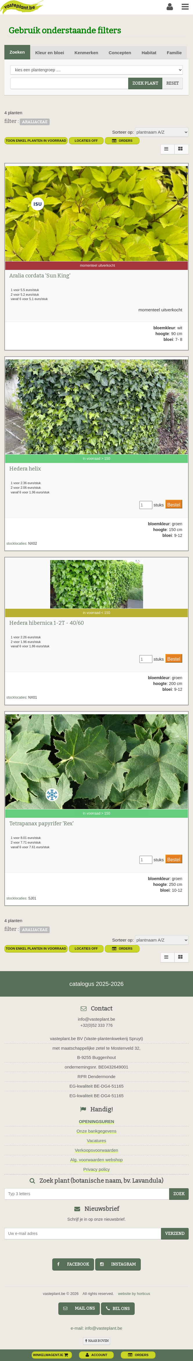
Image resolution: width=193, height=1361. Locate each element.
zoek (179, 1193)
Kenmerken (86, 52)
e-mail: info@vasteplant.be (96, 1328)
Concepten (120, 52)
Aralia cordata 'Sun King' (40, 275)
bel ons (118, 1308)
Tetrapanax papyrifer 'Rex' (41, 823)
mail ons (79, 1308)
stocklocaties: (16, 544)
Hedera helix (25, 469)
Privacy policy (96, 1169)
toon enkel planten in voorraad (36, 140)
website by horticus (134, 1293)
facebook (73, 1264)
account (96, 1355)
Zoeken (17, 52)
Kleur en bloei (49, 52)
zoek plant (145, 83)
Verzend (175, 1233)
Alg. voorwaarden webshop (96, 1159)
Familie (174, 52)
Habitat (149, 52)
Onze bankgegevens (97, 1131)
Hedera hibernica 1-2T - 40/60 (46, 623)
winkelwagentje (50, 1355)
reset (172, 83)
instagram (118, 1264)
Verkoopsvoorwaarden (96, 1150)
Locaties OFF (86, 140)
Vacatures (96, 1140)
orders (122, 140)
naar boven (96, 1341)
